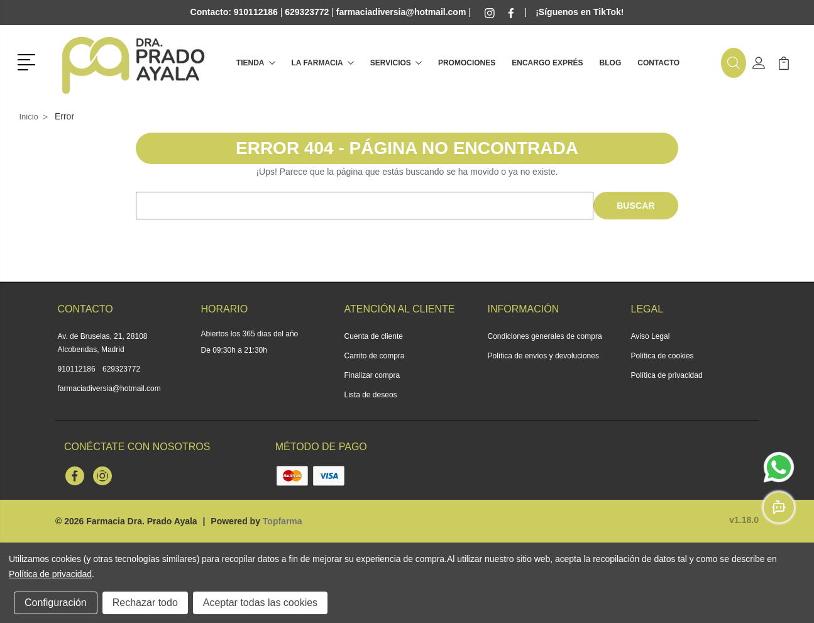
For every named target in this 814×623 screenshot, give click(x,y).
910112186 (77, 369)
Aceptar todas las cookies (260, 602)
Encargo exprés (547, 62)
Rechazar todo (145, 602)
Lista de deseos (370, 394)
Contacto (658, 62)
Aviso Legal (650, 336)
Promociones (466, 62)
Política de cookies (662, 355)
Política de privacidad (667, 375)
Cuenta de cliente (373, 336)
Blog (611, 62)
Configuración (56, 602)
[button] (29, 61)
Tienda (255, 62)
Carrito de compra (374, 355)
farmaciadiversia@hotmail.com (109, 388)
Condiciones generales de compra (545, 336)
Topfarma (282, 521)
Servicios (396, 62)
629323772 (121, 369)
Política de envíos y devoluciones (543, 355)
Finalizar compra (372, 375)
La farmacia (323, 62)
